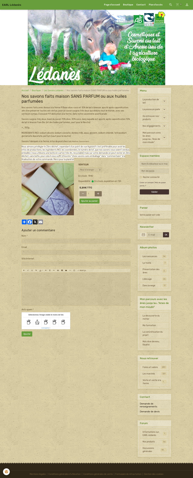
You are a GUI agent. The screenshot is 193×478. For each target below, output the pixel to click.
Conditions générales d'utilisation (64, 474)
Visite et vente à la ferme (154, 382)
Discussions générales (154, 450)
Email (24, 247)
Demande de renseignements (148, 405)
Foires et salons (154, 367)
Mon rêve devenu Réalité (151, 343)
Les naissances (154, 256)
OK (166, 235)
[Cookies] (6, 471)
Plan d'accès (156, 4)
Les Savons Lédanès (53, 90)
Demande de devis (150, 411)
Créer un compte (147, 183)
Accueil (25, 90)
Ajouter (27, 334)
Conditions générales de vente (98, 474)
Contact (141, 4)
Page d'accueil (112, 4)
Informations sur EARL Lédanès (154, 433)
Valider (154, 192)
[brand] (11, 5)
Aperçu (81, 270)
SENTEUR (83, 164)
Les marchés (154, 373)
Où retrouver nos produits (151, 118)
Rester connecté (151, 177)
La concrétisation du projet (153, 333)
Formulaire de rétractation (128, 474)
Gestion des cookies (153, 474)
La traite (154, 262)
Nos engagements (151, 126)
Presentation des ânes (154, 271)
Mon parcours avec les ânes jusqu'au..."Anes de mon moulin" (152, 138)
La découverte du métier (151, 317)
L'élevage (154, 279)
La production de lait (151, 101)
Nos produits (154, 441)
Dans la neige (154, 285)
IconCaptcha (45, 328)
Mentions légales (38, 474)
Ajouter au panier (89, 201)
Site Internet (28, 258)
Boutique (128, 4)
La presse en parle (151, 109)
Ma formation (149, 325)
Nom (24, 236)
